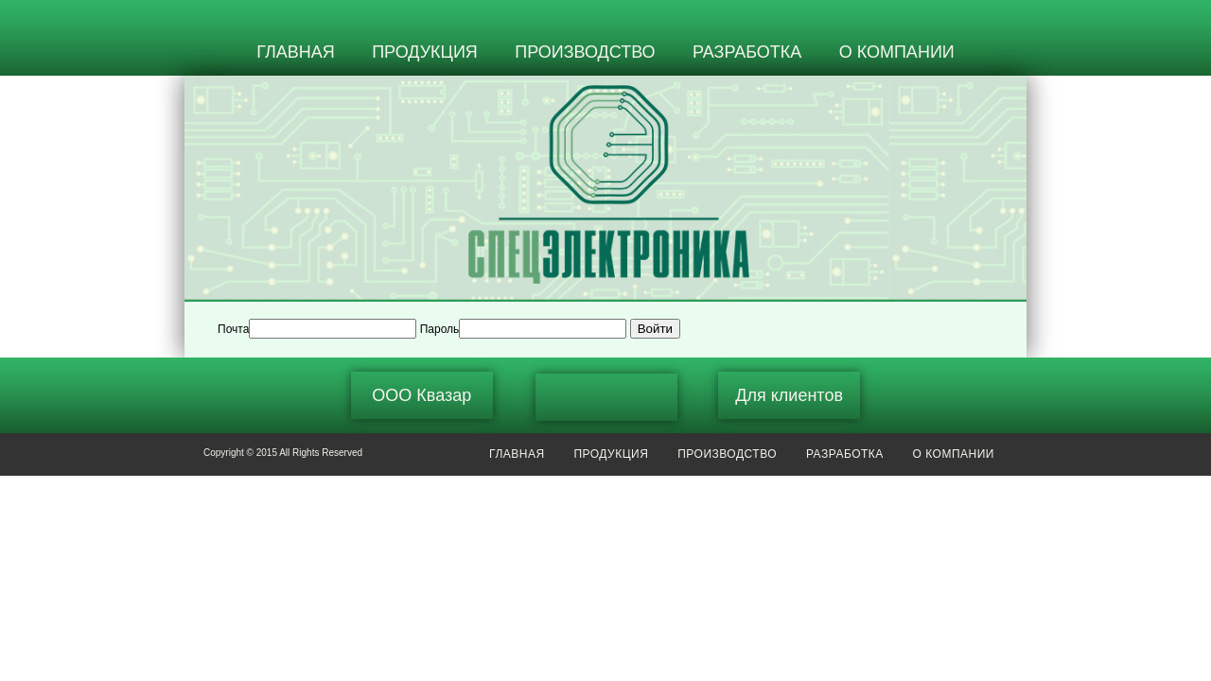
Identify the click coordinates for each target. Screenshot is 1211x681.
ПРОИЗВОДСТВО (585, 52)
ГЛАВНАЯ (295, 52)
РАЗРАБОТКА (747, 52)
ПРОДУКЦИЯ (425, 52)
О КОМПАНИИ (897, 52)
